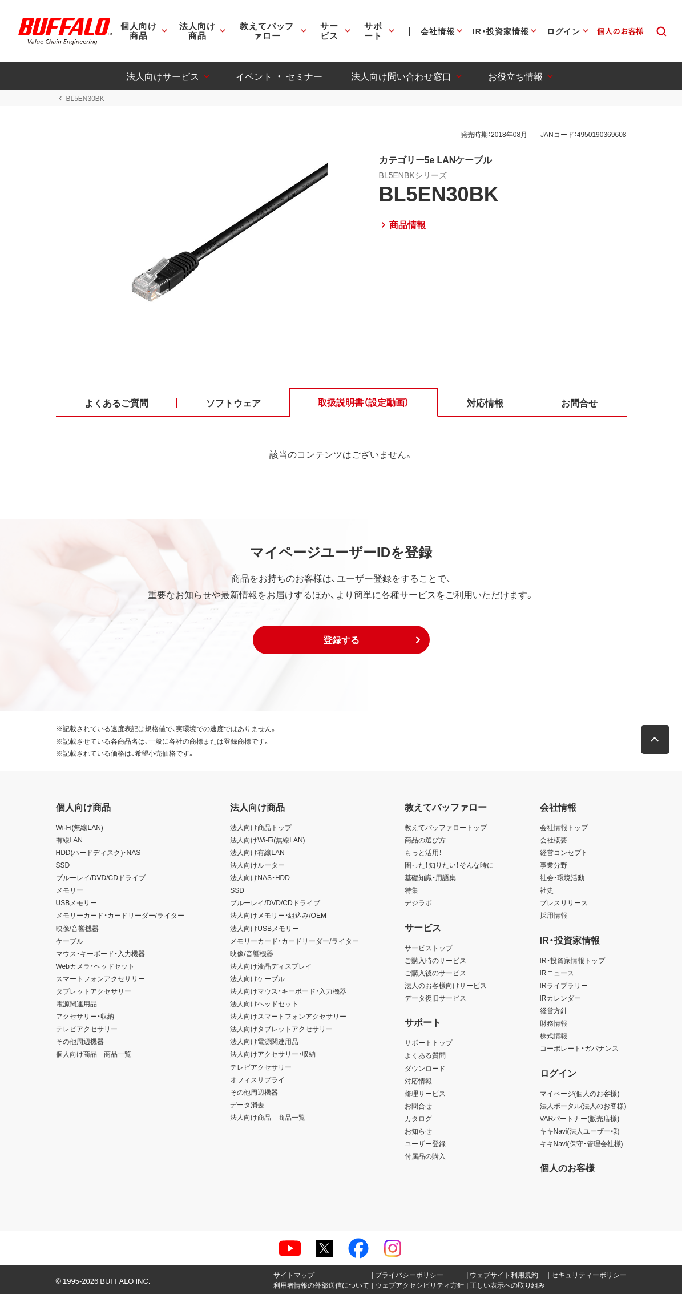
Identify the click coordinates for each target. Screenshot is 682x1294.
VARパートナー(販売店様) (580, 1118)
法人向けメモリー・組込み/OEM (278, 915)
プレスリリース (564, 902)
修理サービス (425, 1093)
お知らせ (418, 1131)
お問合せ (418, 1105)
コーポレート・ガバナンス (579, 1048)
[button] (341, 640)
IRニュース (557, 973)
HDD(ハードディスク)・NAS (98, 852)
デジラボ (418, 902)
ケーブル (69, 941)
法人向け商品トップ (261, 827)
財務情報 (553, 1023)
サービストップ (429, 947)
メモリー (69, 890)
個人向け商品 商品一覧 (93, 1054)
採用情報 (553, 915)
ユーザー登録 (425, 1143)
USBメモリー (77, 902)
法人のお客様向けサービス (446, 985)
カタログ (418, 1118)
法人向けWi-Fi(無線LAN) (267, 840)
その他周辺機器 (80, 1041)
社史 (547, 890)
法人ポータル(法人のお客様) (583, 1105)
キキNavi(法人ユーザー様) (580, 1131)
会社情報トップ (564, 827)
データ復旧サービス (435, 998)
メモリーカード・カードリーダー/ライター (120, 915)
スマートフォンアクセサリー (100, 978)
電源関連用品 (76, 1003)
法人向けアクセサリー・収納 (273, 1054)
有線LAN (69, 840)
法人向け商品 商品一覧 (267, 1117)
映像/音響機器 (77, 928)
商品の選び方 (425, 840)
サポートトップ (429, 1042)
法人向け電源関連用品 (264, 1041)
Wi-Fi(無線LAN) (79, 827)
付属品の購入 (425, 1156)
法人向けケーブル (257, 978)
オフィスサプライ (257, 1079)
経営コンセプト (564, 852)
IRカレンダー (560, 998)
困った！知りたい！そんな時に (449, 865)
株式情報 (553, 1035)
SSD (63, 865)
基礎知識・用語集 (430, 877)
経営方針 (553, 1010)
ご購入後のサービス (435, 973)
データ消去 (247, 1104)
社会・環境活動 (562, 877)
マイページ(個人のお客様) (580, 1093)
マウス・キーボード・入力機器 (100, 953)
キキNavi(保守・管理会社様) (581, 1143)
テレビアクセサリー (87, 1028)
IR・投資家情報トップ (572, 960)
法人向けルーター (257, 865)
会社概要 (553, 840)
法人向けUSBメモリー (264, 928)
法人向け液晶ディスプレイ (271, 966)
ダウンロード (425, 1068)
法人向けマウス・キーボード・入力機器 (288, 991)
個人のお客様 (567, 1167)
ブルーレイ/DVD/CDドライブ (101, 877)
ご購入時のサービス (435, 960)
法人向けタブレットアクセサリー (281, 1028)
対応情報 (418, 1080)
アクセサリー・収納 (85, 1016)
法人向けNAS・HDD (260, 877)
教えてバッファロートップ (446, 827)
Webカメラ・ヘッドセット (95, 966)
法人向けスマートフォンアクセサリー (288, 1016)
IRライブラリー (564, 985)
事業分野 (553, 865)
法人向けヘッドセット (264, 1003)
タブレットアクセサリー (93, 991)
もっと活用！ (423, 852)
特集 (411, 890)
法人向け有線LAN (257, 852)
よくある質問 (425, 1055)
